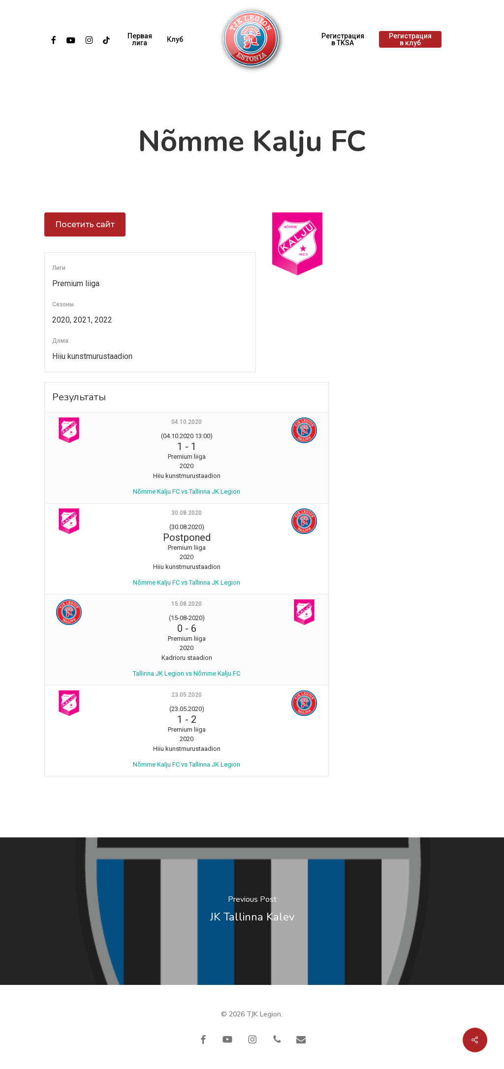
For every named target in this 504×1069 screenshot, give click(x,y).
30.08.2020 (186, 512)
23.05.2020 (186, 694)
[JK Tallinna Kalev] (252, 911)
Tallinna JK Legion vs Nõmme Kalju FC (186, 673)
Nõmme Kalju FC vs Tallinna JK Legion (186, 491)
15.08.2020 (186, 603)
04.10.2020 (186, 421)
